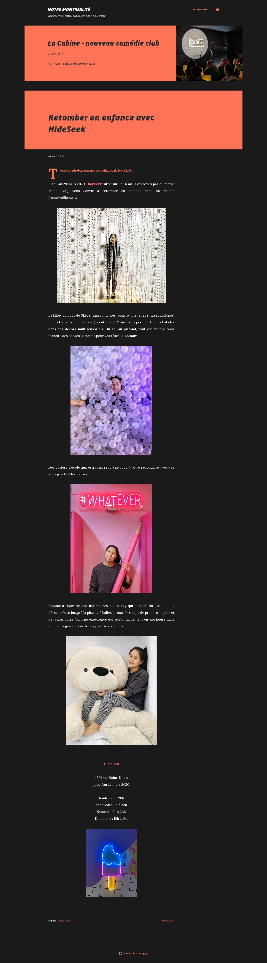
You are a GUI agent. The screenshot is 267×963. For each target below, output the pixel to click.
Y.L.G (127, 170)
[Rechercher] (200, 9)
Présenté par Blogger (133, 953)
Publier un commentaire (79, 63)
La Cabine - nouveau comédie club (103, 43)
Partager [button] (54, 63)
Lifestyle (64, 920)
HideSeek (111, 764)
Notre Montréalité (69, 9)
